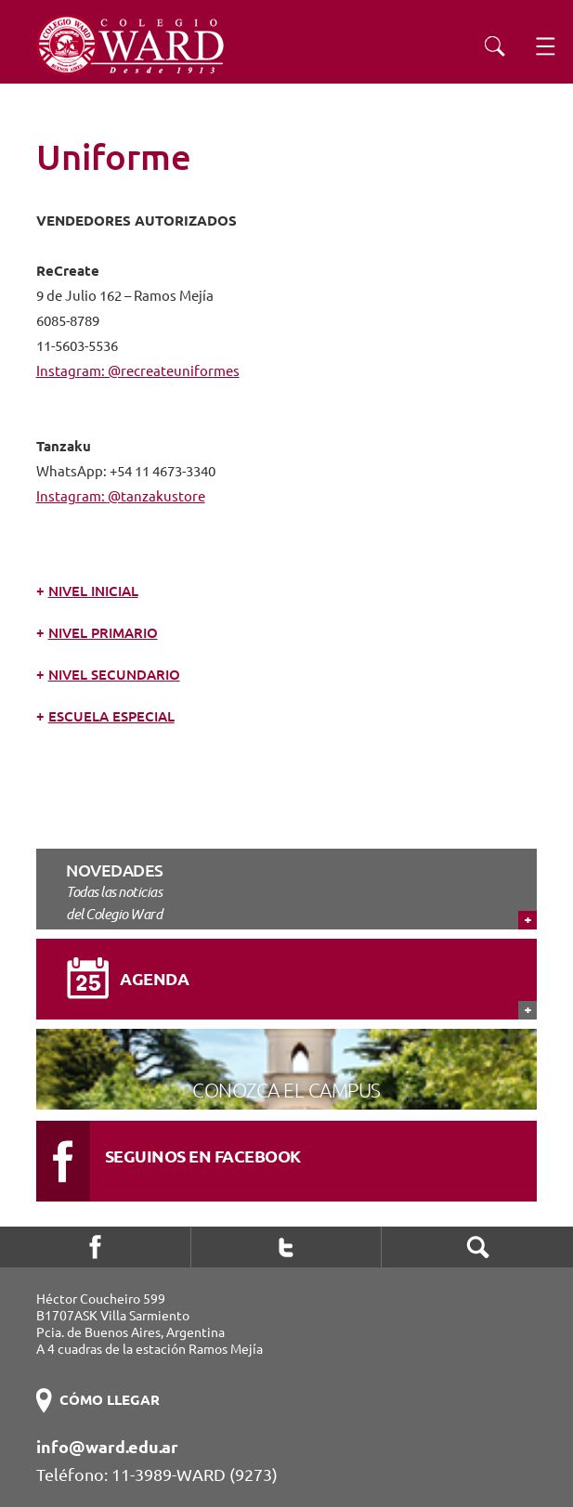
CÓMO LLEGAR (109, 1400)
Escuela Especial (111, 716)
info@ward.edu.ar (107, 1446)
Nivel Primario (103, 633)
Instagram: (72, 496)
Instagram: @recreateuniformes (138, 371)
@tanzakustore (156, 496)
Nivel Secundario (114, 674)
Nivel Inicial (93, 591)
